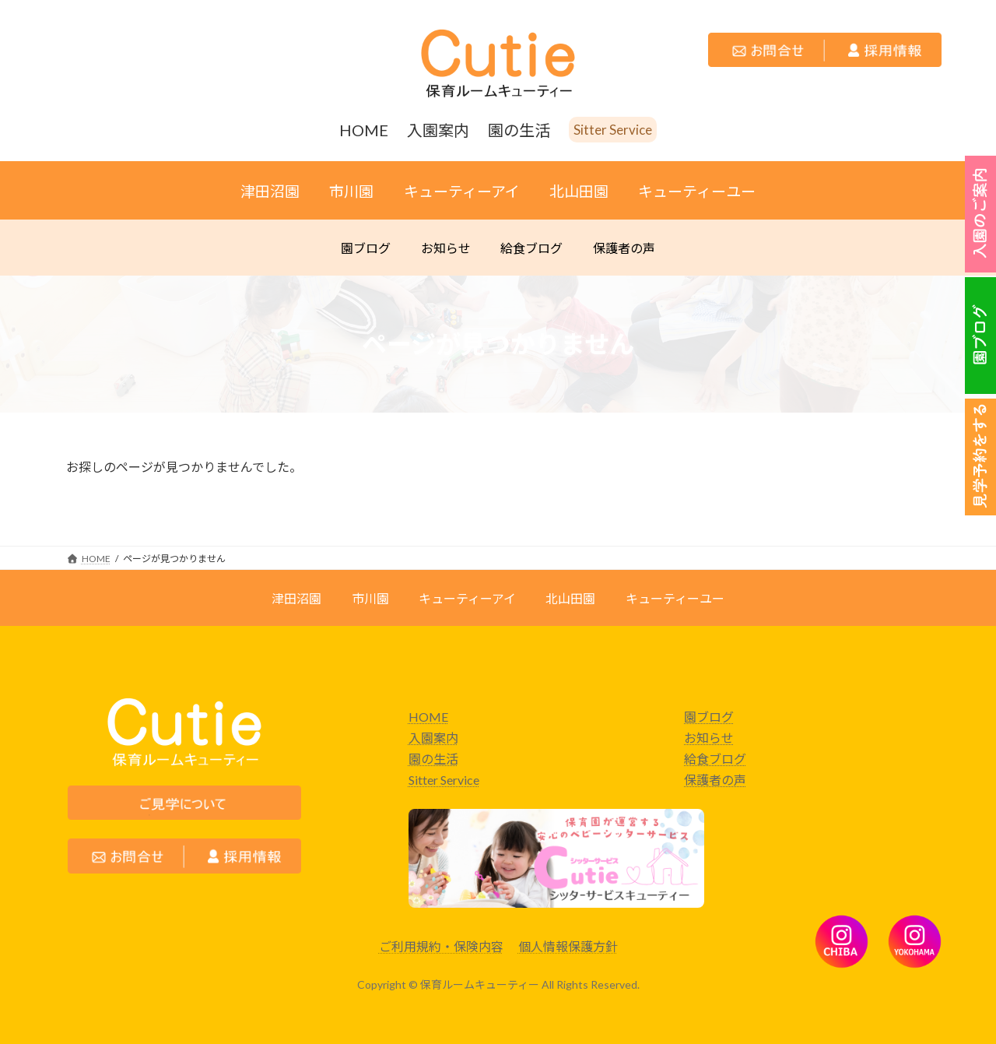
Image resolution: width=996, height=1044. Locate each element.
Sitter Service (444, 779)
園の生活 (433, 758)
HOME (428, 716)
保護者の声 (715, 779)
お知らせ (709, 737)
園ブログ (709, 716)
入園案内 (433, 737)
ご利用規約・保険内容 (441, 946)
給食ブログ (715, 758)
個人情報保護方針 (568, 946)
